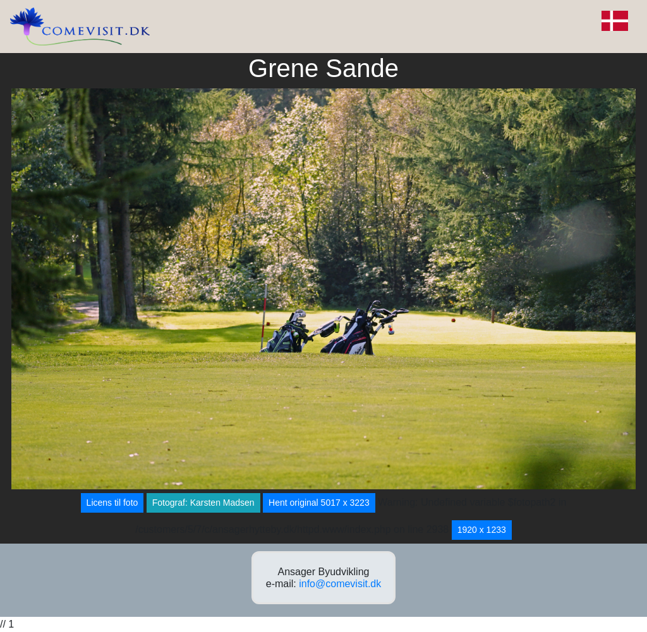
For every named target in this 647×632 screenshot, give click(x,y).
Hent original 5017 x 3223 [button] (319, 503)
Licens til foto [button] (112, 503)
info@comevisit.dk (340, 583)
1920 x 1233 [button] (481, 530)
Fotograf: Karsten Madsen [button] (203, 503)
